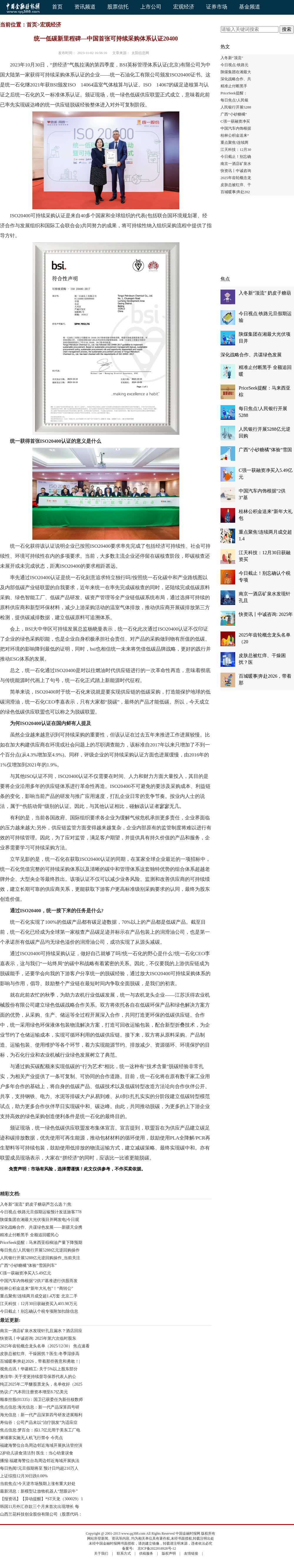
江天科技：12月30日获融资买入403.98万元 (38, 1304)
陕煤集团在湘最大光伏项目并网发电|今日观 (39, 1219)
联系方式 (124, 1553)
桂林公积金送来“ (234, 135)
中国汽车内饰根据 (235, 128)
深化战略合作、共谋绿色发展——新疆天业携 (41, 1227)
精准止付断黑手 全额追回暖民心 (29, 1235)
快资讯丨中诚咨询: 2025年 (266, 614)
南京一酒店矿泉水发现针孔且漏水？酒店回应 (41, 1331)
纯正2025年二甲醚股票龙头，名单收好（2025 (41, 1384)
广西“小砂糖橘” (233, 114)
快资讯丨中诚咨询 (235, 170)
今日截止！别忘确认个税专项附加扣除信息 (39, 1311)
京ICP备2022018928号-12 (157, 1548)
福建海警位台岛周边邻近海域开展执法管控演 (41, 1445)
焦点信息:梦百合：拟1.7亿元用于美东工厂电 (40, 1430)
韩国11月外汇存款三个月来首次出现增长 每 (39, 1506)
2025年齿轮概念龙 (235, 178)
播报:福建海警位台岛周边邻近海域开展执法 (39, 1461)
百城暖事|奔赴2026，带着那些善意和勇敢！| (40, 1361)
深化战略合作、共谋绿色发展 (251, 354)
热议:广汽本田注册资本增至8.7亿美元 (34, 1392)
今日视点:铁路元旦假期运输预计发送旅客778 (40, 1212)
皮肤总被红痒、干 (235, 185)
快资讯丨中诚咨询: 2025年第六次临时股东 (38, 1338)
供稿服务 (146, 1553)
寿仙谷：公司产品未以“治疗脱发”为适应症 (39, 1422)
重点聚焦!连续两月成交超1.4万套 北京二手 (39, 1296)
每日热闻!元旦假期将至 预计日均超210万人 (39, 1468)
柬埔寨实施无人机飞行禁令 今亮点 (31, 1438)
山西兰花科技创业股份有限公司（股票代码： (41, 1514)
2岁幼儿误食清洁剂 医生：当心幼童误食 (36, 1453)
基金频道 (249, 7)
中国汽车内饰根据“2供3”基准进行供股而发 (39, 1281)
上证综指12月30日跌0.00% (24, 1476)
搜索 (286, 29)
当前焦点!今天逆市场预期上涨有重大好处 (38, 1483)
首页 (57, 7)
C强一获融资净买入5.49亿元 (25, 1273)
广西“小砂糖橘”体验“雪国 (265, 449)
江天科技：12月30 (235, 149)
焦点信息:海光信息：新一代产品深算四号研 (39, 1407)
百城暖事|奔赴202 (235, 192)
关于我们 (101, 1553)
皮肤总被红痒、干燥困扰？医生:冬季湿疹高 (39, 1353)
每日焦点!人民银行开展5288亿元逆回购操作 (40, 1250)
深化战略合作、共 (235, 79)
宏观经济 (183, 7)
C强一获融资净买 (235, 121)
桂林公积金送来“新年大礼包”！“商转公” (36, 1288)
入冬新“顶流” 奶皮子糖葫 (265, 292)
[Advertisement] (257, 238)
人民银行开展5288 (235, 107)
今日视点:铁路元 (234, 65)
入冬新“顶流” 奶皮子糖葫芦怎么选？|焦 (35, 1204)
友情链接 (191, 1553)
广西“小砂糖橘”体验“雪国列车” (28, 1265)
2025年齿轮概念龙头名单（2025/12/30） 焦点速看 (45, 1346)
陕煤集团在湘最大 (235, 72)
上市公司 (150, 7)
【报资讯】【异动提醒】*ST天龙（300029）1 (41, 1499)
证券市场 (216, 7)
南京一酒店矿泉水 (235, 163)
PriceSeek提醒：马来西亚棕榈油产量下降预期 (41, 1242)
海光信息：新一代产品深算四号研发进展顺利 (41, 1415)
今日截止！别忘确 (235, 156)
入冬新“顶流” (231, 58)
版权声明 (169, 1553)
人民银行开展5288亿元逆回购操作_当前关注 (40, 1258)
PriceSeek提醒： (233, 93)
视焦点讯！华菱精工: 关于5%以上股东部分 (39, 1369)
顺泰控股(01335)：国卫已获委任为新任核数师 (41, 1399)
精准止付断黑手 (233, 86)
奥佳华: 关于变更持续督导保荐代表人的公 (38, 1376)
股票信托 (117, 7)
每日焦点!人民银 (234, 100)
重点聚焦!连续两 (234, 142)
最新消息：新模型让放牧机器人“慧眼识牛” (39, 1491)
